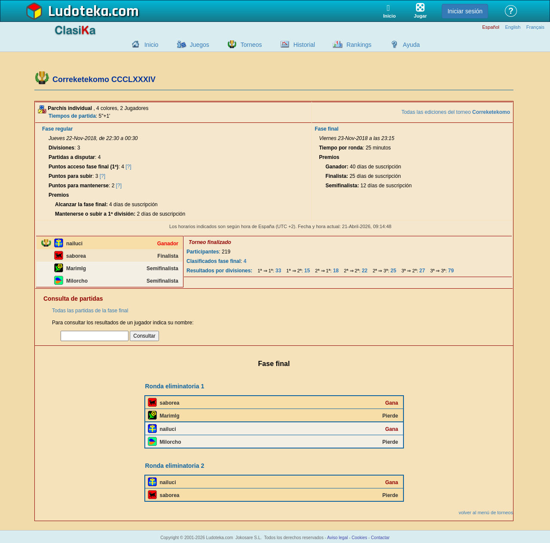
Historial (304, 44)
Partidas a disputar (72, 157)
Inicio (151, 44)
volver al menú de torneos (485, 512)
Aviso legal (337, 537)
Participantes (202, 252)
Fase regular (57, 129)
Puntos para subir (70, 176)
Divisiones (61, 148)
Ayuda (411, 44)
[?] (128, 167)
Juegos (199, 44)
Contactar (380, 537)
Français (535, 27)
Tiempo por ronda (341, 148)
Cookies (359, 537)
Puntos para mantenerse (79, 186)
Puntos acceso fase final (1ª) (84, 167)
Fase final (326, 129)
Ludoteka (78, 11)
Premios (59, 195)
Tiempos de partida (72, 116)
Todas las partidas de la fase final (90, 311)
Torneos (251, 44)
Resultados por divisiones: (219, 271)
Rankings (358, 44)
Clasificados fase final (213, 261)
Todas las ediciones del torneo (455, 112)
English (512, 27)
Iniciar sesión (465, 11)
